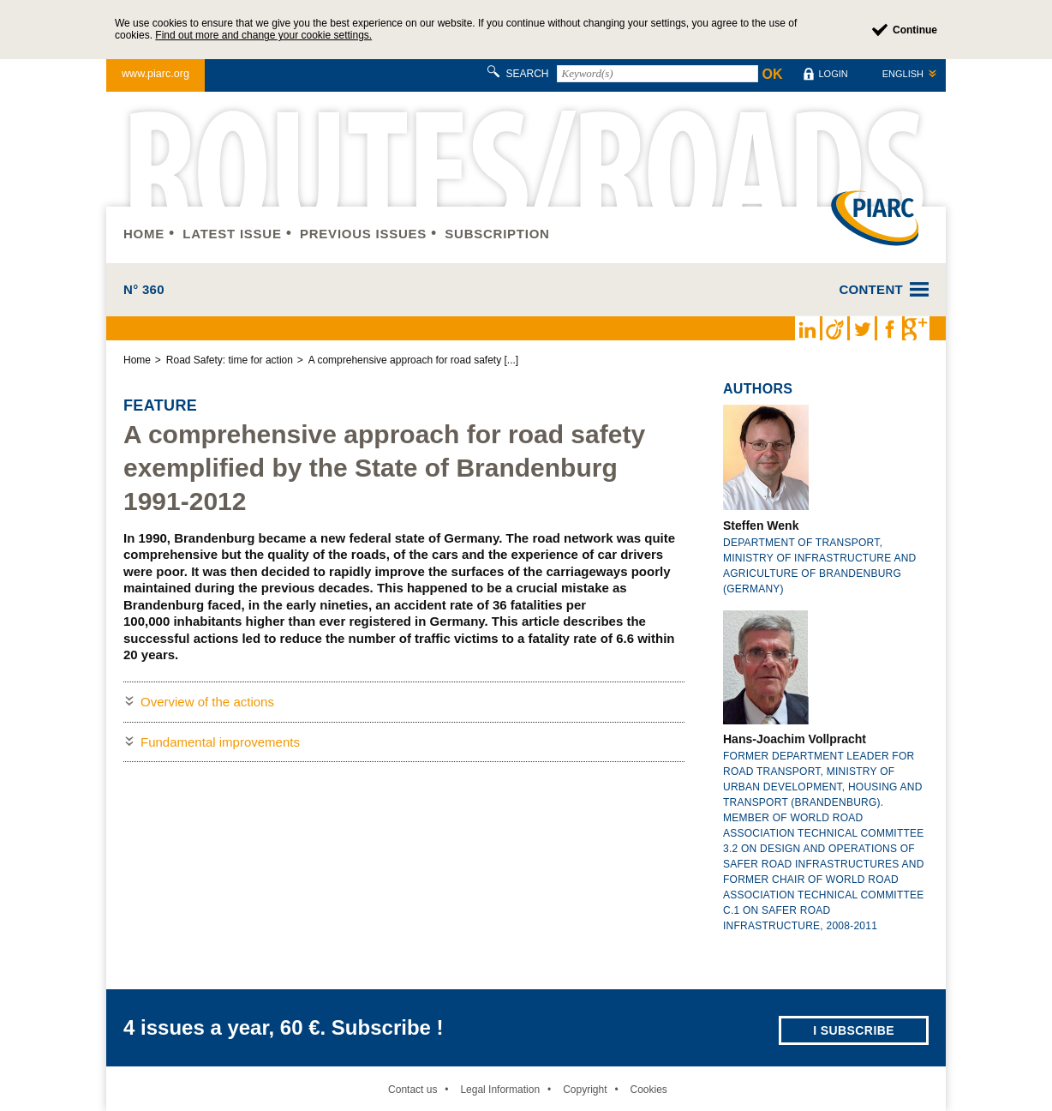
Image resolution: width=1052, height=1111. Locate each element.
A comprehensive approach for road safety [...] (413, 360)
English (902, 74)
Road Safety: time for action (229, 360)
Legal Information (500, 1090)
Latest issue (231, 233)
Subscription (497, 233)
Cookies (648, 1090)
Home (143, 233)
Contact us (412, 1090)
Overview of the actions (207, 701)
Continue (915, 30)
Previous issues (363, 233)
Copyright (585, 1090)
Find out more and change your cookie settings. (263, 35)
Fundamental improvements (220, 742)
